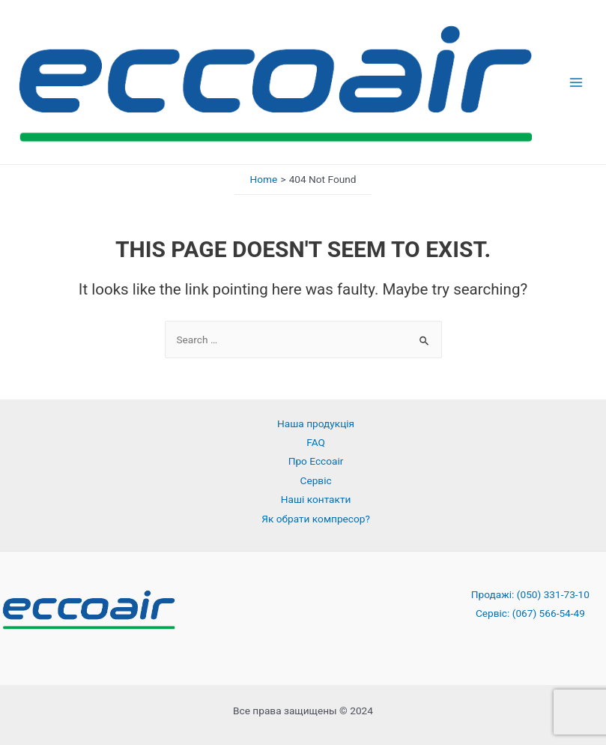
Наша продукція (315, 423)
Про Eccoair (316, 461)
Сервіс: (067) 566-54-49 (530, 613)
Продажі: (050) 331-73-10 (530, 594)
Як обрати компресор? (315, 519)
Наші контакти (316, 499)
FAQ (315, 442)
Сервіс (316, 480)
